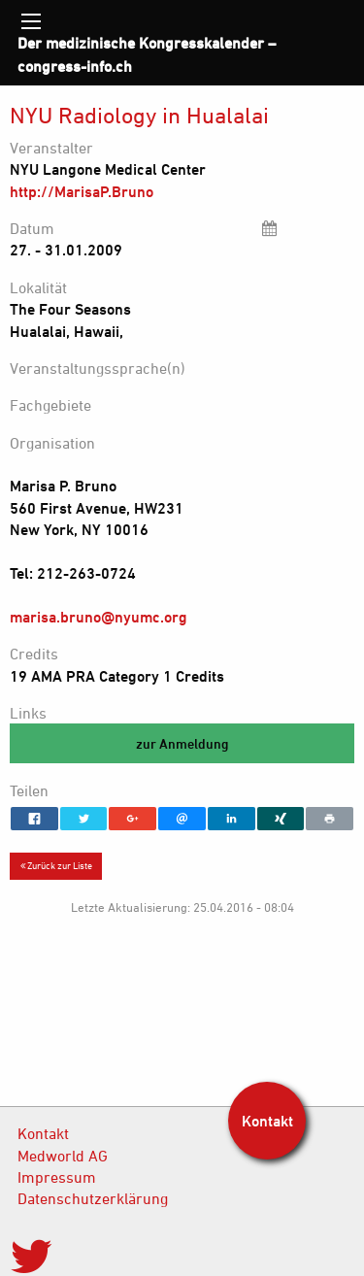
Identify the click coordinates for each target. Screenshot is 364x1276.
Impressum (56, 1177)
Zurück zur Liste (56, 865)
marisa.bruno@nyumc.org (98, 616)
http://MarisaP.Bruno (81, 191)
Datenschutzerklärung (92, 1198)
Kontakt (43, 1133)
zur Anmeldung (182, 743)
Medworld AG (62, 1155)
